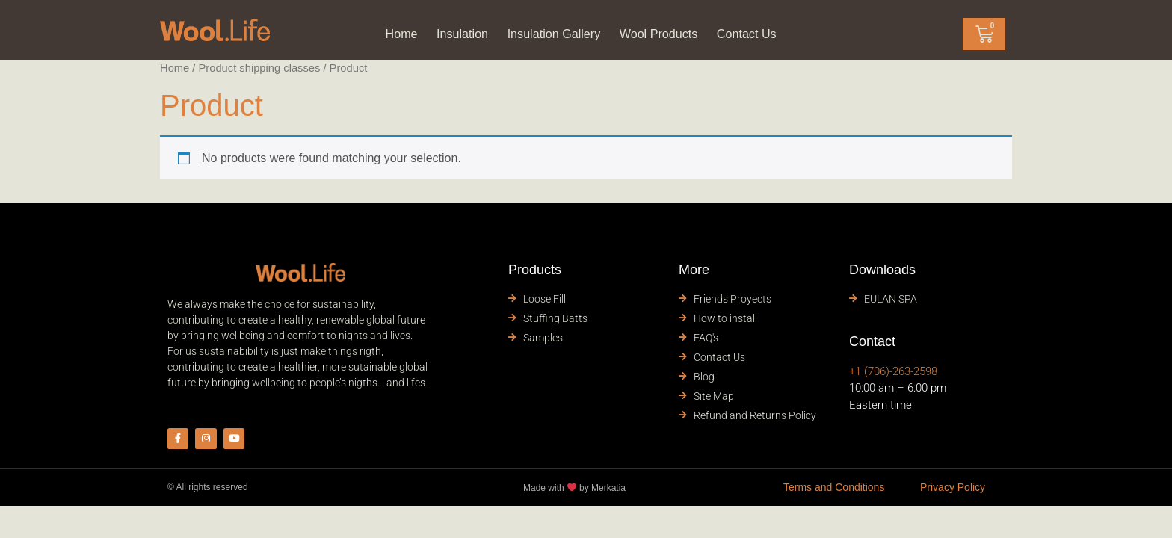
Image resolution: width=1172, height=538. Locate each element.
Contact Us (760, 33)
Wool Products (665, 33)
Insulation (451, 33)
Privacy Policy (952, 491)
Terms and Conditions (833, 491)
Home (386, 33)
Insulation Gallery (550, 33)
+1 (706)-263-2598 (893, 371)
